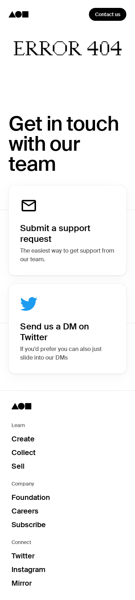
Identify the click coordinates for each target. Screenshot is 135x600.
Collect (24, 452)
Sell (18, 466)
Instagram (28, 569)
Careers (25, 511)
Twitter (23, 556)
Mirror (22, 583)
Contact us (107, 14)
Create (23, 439)
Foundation (31, 497)
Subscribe (29, 524)
